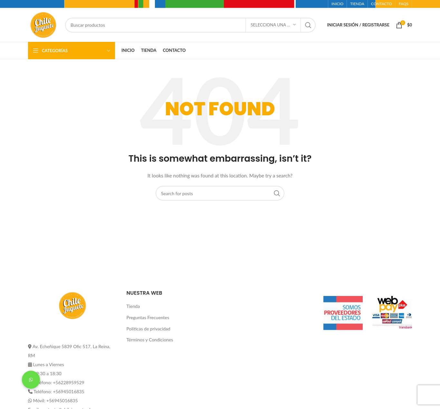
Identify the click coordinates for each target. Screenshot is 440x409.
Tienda (133, 306)
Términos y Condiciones (150, 339)
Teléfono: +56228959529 (58, 382)
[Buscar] (190, 25)
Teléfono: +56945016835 (58, 391)
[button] (31, 380)
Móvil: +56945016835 (55, 400)
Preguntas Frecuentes (148, 317)
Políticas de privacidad (148, 328)
